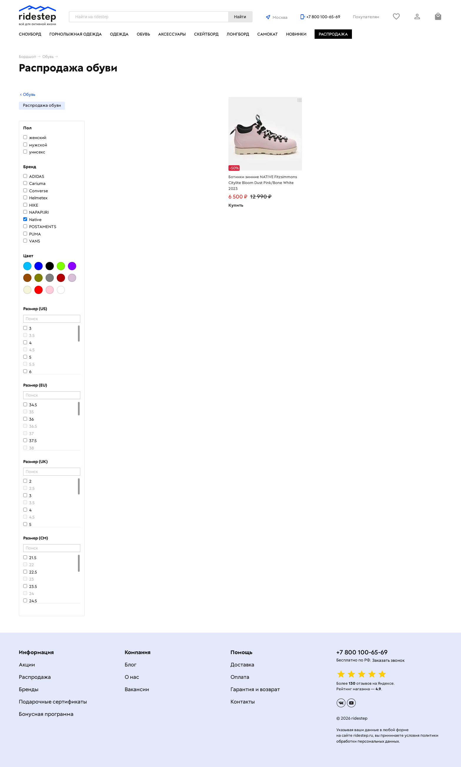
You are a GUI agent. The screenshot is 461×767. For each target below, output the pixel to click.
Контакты (242, 701)
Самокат (267, 34)
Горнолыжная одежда (75, 34)
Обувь (143, 34)
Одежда (119, 34)
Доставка (242, 664)
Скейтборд (206, 34)
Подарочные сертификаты (53, 701)
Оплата (239, 677)
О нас (132, 677)
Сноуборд (30, 34)
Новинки (296, 34)
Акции (27, 664)
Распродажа (333, 34)
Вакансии (137, 689)
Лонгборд (238, 34)
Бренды (29, 689)
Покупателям (366, 16)
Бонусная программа (46, 714)
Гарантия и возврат (255, 689)
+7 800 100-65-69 (323, 16)
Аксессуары (172, 34)
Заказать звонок (388, 660)
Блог (130, 664)
